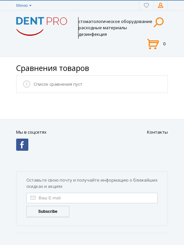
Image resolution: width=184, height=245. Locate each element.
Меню (22, 5)
